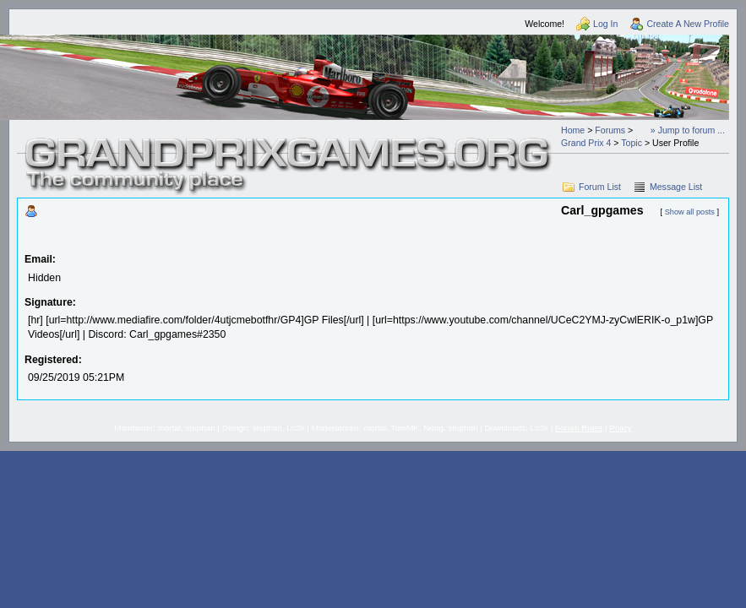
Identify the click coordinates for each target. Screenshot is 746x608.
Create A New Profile (687, 24)
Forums (610, 130)
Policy (620, 427)
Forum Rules (578, 427)
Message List (676, 187)
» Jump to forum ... (688, 130)
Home (573, 130)
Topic (631, 143)
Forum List (600, 187)
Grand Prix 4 (586, 143)
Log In (605, 24)
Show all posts (690, 212)
